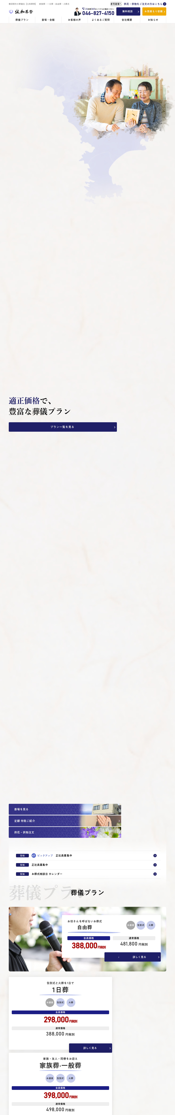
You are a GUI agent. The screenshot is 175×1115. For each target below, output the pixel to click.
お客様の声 (74, 20)
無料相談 (127, 11)
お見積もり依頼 (153, 11)
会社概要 (127, 20)
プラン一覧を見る (28, 427)
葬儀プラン (21, 20)
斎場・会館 (48, 20)
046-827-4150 (98, 13)
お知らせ (153, 20)
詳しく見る (143, 941)
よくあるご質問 (101, 20)
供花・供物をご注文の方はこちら (138, 4)
